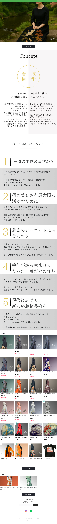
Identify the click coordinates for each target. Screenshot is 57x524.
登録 (35, 505)
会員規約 (37, 518)
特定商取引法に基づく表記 (30, 518)
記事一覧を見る (28, 494)
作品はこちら (28, 46)
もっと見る (28, 468)
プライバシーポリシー (21, 518)
